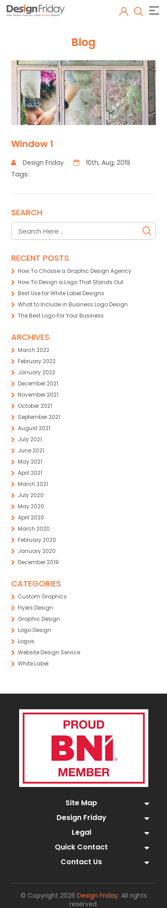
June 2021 (31, 450)
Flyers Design (35, 607)
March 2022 (33, 350)
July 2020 (31, 495)
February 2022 (37, 361)
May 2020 (31, 506)
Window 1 (32, 144)
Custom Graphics (42, 596)
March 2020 (34, 528)
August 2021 (34, 428)
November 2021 (38, 394)
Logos (26, 641)
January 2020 (37, 551)
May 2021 (30, 461)
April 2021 (30, 473)
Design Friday (97, 895)
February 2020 (37, 540)
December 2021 (38, 383)
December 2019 (38, 562)
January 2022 (36, 372)
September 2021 (39, 417)
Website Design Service (49, 652)
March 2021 (33, 484)
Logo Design (34, 630)
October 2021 (35, 406)
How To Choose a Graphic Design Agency (74, 271)
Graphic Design (39, 619)
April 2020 (31, 517)
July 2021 (30, 439)
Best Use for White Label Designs (61, 293)
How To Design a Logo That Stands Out (70, 282)
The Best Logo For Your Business (61, 315)
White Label (33, 663)
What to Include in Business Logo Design (73, 304)
